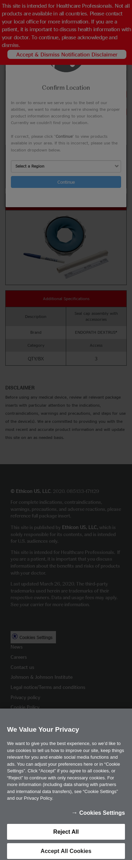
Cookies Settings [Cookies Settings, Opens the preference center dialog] (102, 817)
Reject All (65, 836)
